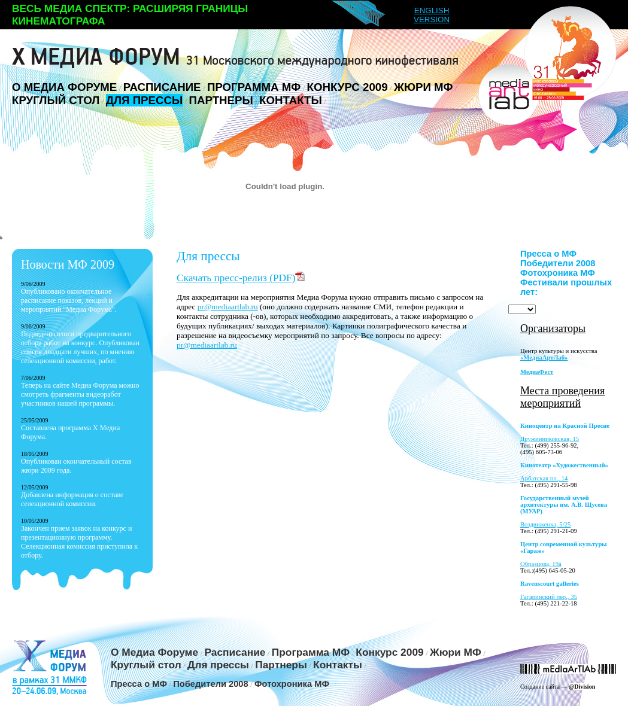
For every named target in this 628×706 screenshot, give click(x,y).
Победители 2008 (557, 263)
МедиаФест (536, 372)
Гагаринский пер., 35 (548, 597)
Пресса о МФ (548, 253)
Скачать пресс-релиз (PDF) (241, 278)
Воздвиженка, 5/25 (545, 524)
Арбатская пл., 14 (544, 478)
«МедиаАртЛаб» (544, 357)
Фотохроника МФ (557, 273)
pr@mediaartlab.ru (228, 306)
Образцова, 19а (541, 564)
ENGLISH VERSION (432, 15)
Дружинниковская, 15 (549, 439)
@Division (582, 686)
